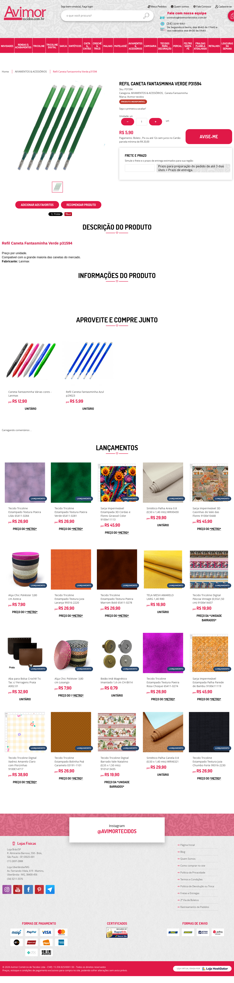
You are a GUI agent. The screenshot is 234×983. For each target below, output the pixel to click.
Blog (182, 851)
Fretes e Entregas (189, 893)
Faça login (87, 6)
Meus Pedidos (159, 6)
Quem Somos (187, 858)
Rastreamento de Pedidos (194, 907)
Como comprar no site (192, 865)
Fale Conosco (203, 6)
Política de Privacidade (192, 872)
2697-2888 (15, 861)
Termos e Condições (191, 879)
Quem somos (181, 6)
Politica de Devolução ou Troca (197, 886)
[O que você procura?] (146, 16)
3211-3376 (15, 879)
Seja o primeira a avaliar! (132, 108)
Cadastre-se (225, 6)
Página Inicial (187, 845)
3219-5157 (175, 24)
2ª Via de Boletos (189, 900)
